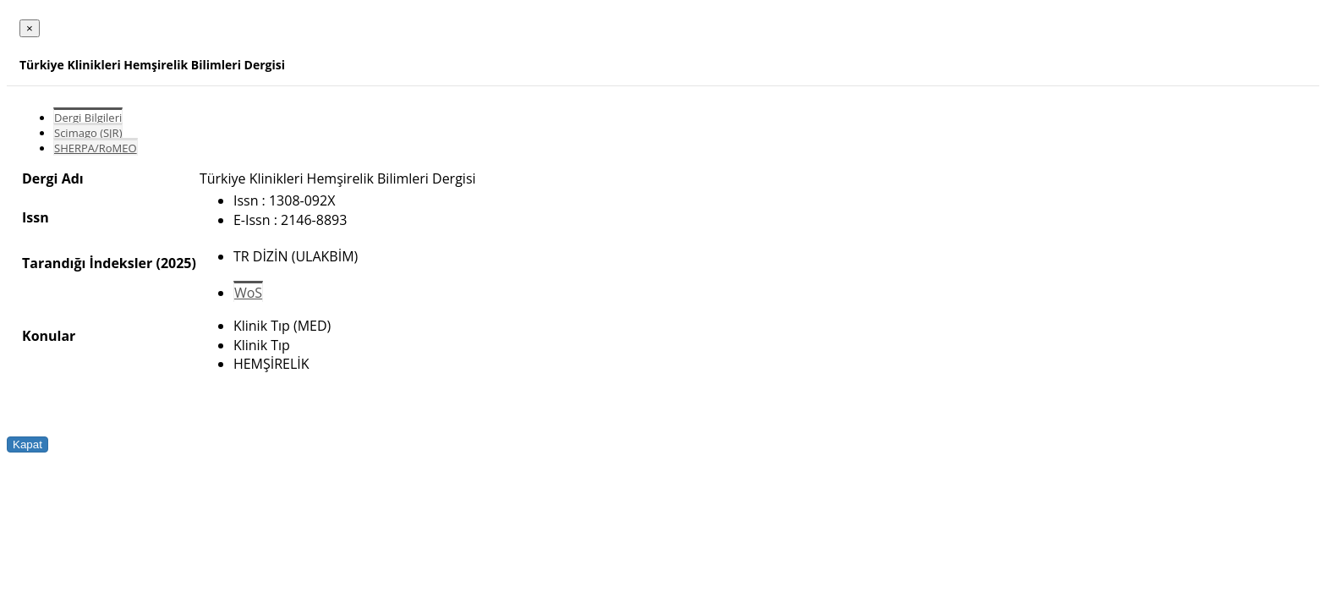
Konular (48, 335)
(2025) (175, 263)
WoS (248, 292)
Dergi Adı (53, 178)
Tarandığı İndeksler (87, 263)
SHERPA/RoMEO (95, 148)
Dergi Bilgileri (88, 117)
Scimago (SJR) (88, 132)
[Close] (29, 28)
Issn (35, 217)
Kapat (27, 444)
